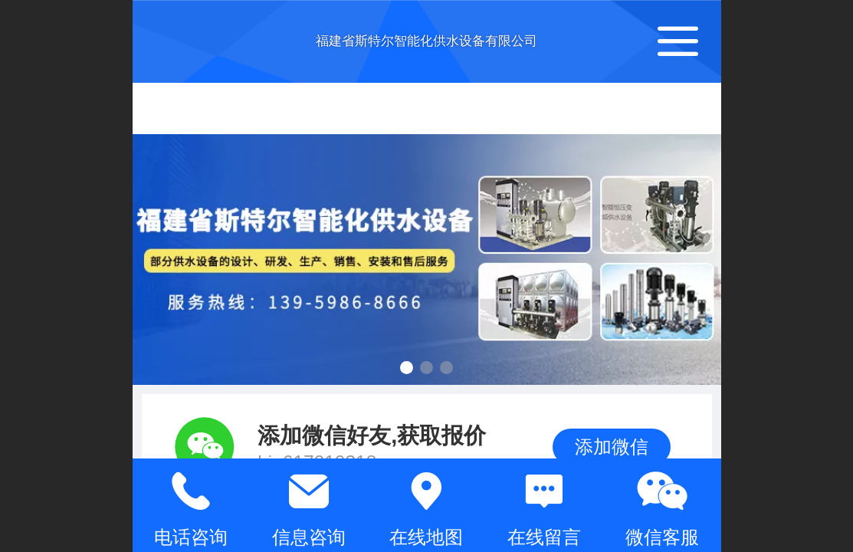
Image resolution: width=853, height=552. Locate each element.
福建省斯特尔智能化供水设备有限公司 (426, 41)
